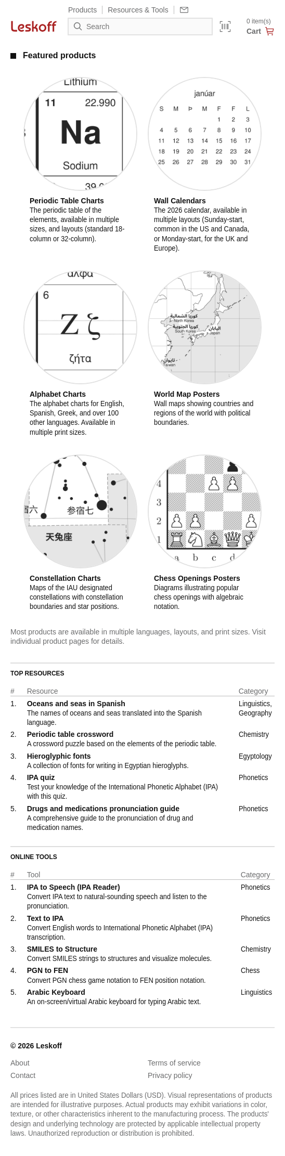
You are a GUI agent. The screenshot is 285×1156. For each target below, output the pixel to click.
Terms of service (174, 1063)
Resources (138, 10)
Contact (22, 1075)
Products (82, 10)
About (20, 1063)
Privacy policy (170, 1075)
